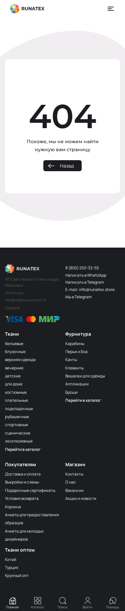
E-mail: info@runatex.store (90, 289)
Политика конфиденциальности (26, 296)
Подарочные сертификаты (30, 490)
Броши (71, 392)
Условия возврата (22, 498)
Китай (10, 559)
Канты (71, 359)
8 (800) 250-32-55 (82, 268)
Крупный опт (17, 575)
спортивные (16, 424)
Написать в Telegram (84, 282)
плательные (16, 400)
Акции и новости (80, 498)
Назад (67, 166)
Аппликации (77, 384)
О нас (70, 482)
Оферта (12, 308)
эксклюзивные (19, 441)
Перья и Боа (76, 351)
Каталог (37, 603)
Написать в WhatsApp (85, 275)
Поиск (63, 603)
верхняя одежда (20, 359)
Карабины (74, 343)
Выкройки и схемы (22, 482)
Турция (11, 567)
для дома (13, 384)
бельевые (14, 343)
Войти (87, 603)
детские (13, 376)
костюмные (16, 392)
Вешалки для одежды (85, 376)
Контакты (74, 474)
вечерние (14, 368)
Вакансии (74, 490)
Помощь (112, 603)
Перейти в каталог (23, 449)
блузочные (15, 351)
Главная (12, 603)
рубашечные (17, 416)
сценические (17, 433)
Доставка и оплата (23, 474)
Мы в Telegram (78, 297)
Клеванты (74, 368)
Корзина (13, 507)
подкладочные (19, 408)
